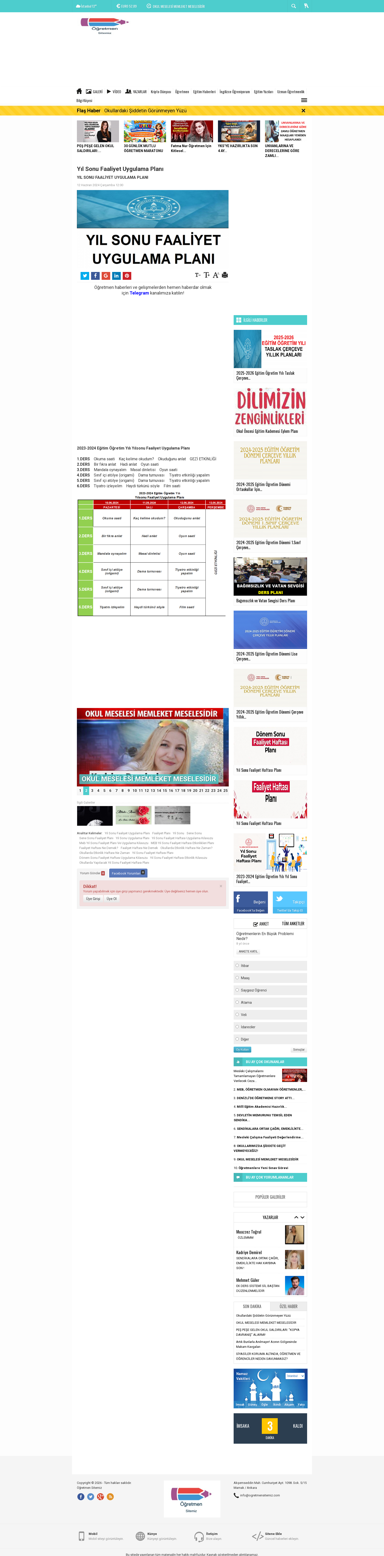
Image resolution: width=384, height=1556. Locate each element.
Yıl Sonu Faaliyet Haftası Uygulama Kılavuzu (182, 838)
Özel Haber (289, 1306)
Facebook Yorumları (128, 872)
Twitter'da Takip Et (290, 910)
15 (165, 790)
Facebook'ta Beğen (250, 910)
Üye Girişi (93, 899)
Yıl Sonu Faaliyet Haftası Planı (152, 853)
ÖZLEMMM (244, 1237)
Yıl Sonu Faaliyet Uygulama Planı (127, 833)
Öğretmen (182, 91)
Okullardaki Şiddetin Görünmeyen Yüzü (145, 111)
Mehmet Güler (247, 1280)
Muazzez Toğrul (248, 1231)
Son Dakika (252, 1306)
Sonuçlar (299, 1049)
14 (159, 790)
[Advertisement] (223, 50)
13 (153, 790)
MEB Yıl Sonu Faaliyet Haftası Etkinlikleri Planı (182, 843)
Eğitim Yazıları (263, 91)
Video (117, 91)
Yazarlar (140, 91)
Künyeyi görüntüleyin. (162, 1536)
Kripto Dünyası (161, 91)
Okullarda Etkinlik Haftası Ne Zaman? (186, 848)
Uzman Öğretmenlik (290, 91)
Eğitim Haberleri (204, 91)
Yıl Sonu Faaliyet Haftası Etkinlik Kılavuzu (178, 858)
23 (213, 790)
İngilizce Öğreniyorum (235, 91)
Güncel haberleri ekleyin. (282, 1536)
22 (207, 790)
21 (201, 790)
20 (195, 790)
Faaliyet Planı (161, 833)
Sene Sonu (194, 833)
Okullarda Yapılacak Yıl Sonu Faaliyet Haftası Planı (114, 862)
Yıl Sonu (178, 833)
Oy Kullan (242, 1049)
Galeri (98, 91)
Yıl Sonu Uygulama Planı (132, 838)
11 (141, 790)
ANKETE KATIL (248, 951)
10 (134, 790)
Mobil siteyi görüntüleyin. (106, 1536)
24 (219, 790)
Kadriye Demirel (249, 1252)
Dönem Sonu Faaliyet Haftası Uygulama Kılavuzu (113, 858)
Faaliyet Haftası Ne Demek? (98, 848)
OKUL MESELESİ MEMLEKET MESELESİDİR (179, 6)
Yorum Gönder (92, 873)
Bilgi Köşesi (84, 100)
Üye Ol (112, 899)
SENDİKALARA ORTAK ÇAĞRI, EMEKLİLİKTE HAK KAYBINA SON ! (257, 1263)
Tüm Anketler (293, 923)
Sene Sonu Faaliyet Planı (96, 838)
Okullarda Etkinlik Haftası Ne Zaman (104, 853)
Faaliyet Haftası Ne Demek (139, 848)
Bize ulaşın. (214, 1536)
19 (189, 790)
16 (171, 790)
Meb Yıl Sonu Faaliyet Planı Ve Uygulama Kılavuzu (113, 843)
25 (225, 790)
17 (177, 790)
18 (183, 790)
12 (146, 790)
